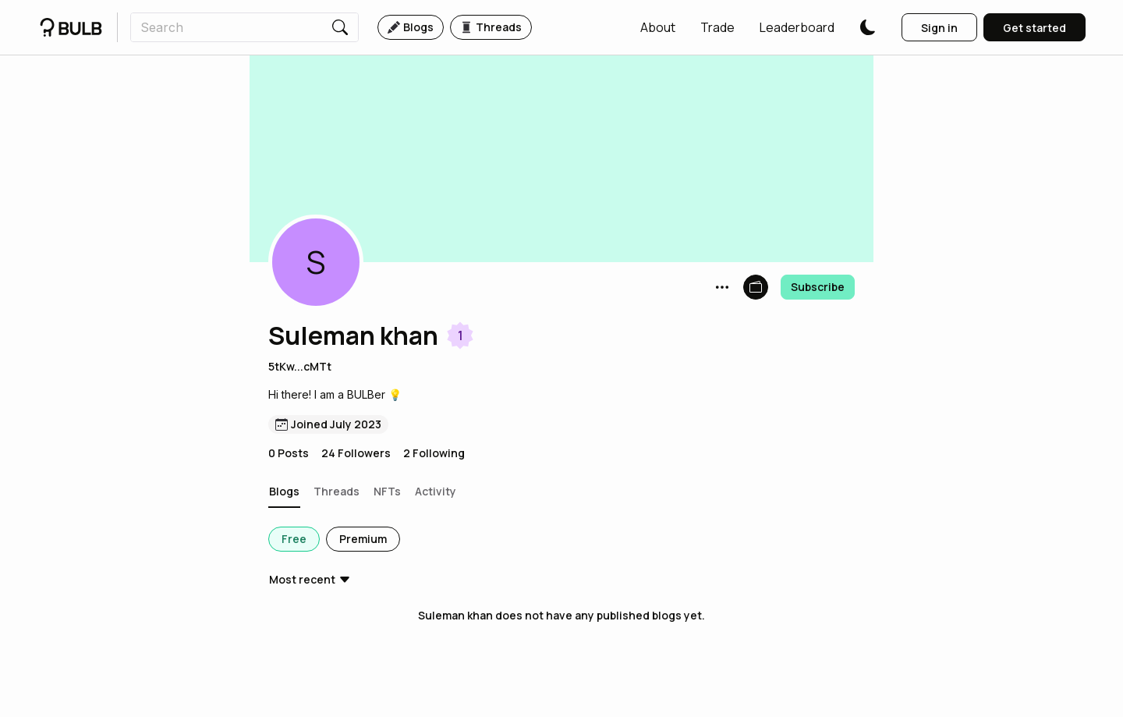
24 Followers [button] (356, 452)
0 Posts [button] (288, 452)
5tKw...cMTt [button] (299, 366)
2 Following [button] (434, 452)
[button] (657, 27)
